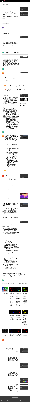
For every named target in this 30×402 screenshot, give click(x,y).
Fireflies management (5, 23)
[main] (15, 4)
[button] (1, 1)
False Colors (4, 24)
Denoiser (3, 20)
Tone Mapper (4, 21)
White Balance (4, 18)
